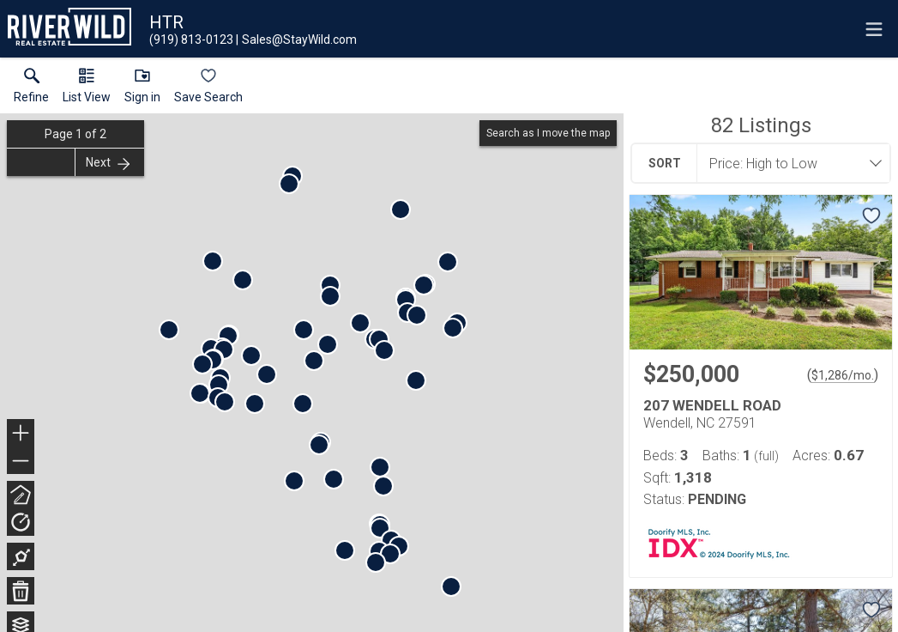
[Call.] (191, 39)
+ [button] (21, 434)
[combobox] (788, 163)
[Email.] (296, 39)
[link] (31, 89)
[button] (86, 89)
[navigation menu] (874, 29)
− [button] (21, 461)
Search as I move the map (548, 133)
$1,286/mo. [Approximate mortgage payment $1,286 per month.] (842, 375)
